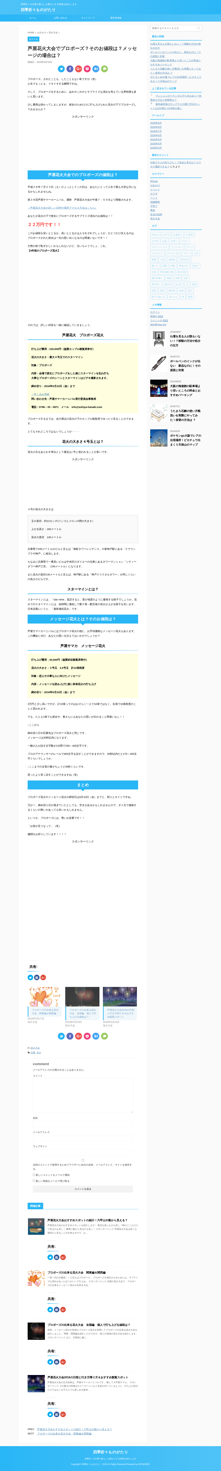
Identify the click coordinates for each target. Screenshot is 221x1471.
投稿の (156, 316)
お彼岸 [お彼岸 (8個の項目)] (189, 234)
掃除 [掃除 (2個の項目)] (173, 265)
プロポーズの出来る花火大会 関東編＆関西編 (76, 1272)
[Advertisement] (83, 143)
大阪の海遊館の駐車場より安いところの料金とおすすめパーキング (185, 391)
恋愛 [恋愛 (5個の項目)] (164, 265)
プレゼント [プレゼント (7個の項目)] (157, 253)
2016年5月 (156, 139)
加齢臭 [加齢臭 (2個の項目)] (172, 259)
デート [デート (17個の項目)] (189, 247)
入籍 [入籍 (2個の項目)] (162, 259)
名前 (35, 1118)
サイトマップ (88, 18)
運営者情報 (115, 18)
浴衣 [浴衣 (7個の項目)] (186, 278)
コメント (37, 1075)
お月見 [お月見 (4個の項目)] (155, 241)
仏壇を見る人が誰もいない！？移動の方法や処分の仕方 (185, 341)
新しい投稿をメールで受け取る (53, 1181)
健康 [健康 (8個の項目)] (154, 259)
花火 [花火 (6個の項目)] (190, 290)
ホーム (32, 18)
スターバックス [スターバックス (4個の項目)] (159, 247)
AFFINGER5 (144, 1464)
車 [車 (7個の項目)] (183, 297)
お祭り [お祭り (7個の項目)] (174, 241)
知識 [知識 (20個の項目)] (154, 290)
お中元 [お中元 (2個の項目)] (166, 234)
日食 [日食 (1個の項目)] (154, 272)
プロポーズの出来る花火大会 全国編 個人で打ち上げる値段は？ (83, 1013)
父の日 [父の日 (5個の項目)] (178, 284)
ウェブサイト (40, 1146)
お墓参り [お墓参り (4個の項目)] (177, 234)
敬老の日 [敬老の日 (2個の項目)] (183, 265)
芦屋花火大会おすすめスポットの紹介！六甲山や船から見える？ (87, 1220)
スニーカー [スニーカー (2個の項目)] (176, 247)
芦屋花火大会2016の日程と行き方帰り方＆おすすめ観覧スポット (120, 1013)
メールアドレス (41, 1132)
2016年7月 (156, 131)
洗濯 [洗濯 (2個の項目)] (177, 278)
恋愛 (33, 1052)
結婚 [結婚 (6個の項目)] (181, 290)
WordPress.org (158, 324)
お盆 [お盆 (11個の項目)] (164, 241)
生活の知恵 (156, 214)
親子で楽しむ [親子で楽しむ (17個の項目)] (158, 297)
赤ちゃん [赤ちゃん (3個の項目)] (173, 297)
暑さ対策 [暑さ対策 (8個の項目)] (181, 272)
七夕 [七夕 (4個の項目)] (196, 253)
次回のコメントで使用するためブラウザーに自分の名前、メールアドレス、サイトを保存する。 (82, 1166)
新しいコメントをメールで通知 (53, 1175)
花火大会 (35, 1048)
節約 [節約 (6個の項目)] (162, 290)
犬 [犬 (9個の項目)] (187, 284)
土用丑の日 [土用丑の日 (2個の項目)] (184, 259)
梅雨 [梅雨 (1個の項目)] (169, 278)
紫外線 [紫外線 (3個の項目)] (172, 290)
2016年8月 (156, 127)
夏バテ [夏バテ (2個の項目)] (155, 265)
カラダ (153, 193)
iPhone (154, 181)
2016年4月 (156, 143)
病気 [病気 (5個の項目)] (194, 284)
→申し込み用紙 (40, 394)
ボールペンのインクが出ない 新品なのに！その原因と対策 (185, 366)
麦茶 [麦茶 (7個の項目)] (190, 297)
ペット (153, 197)
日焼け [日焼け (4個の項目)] (195, 265)
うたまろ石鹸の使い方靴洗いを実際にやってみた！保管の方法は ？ (185, 415)
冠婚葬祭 (155, 202)
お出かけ (155, 185)
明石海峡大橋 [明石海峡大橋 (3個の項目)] (167, 272)
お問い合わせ (60, 18)
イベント (155, 189)
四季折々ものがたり (38, 10)
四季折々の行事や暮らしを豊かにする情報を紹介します (110, 1459)
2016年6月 (156, 135)
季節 (152, 210)
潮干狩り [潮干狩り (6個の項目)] (156, 284)
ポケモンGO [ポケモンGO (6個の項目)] (173, 253)
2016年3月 (156, 147)
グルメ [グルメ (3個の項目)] (184, 241)
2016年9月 (156, 123)
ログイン (155, 312)
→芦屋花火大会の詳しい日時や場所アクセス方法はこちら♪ (62, 207)
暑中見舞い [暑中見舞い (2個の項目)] (157, 278)
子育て (153, 206)
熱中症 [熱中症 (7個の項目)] (168, 284)
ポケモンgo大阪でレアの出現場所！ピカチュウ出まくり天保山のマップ (185, 440)
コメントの (159, 320)
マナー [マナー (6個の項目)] (186, 253)
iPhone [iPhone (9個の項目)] (155, 234)
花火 (39, 1052)
